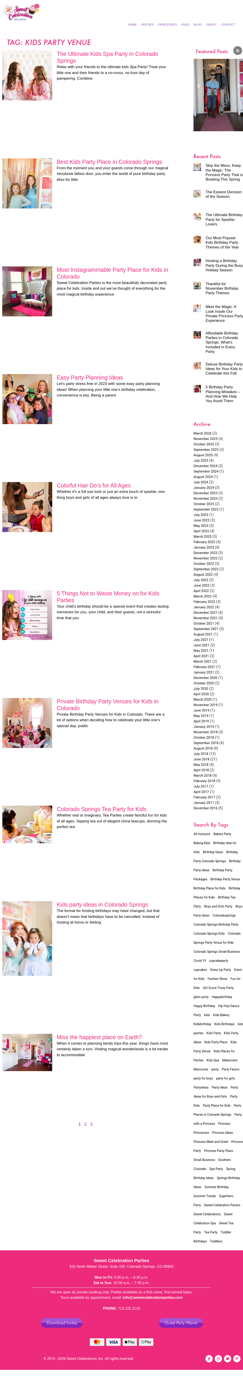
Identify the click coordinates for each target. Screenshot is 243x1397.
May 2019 (200, 716)
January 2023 (203, 547)
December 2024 (205, 466)
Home (132, 24)
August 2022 (203, 575)
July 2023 (200, 515)
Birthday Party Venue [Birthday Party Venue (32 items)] (225, 879)
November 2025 (205, 439)
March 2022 (202, 596)
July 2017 (200, 786)
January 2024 (203, 488)
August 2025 (203, 455)
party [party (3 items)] (215, 1069)
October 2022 (203, 564)
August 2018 (203, 748)
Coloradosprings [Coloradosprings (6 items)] (224, 915)
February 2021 (204, 667)
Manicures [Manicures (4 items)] (200, 1069)
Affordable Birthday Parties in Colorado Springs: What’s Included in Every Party (221, 342)
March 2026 (202, 433)
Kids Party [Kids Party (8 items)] (213, 1033)
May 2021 (200, 651)
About (211, 24)
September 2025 (205, 450)
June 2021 (201, 645)
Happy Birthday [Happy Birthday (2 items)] (204, 1006)
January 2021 (203, 672)
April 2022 (201, 591)
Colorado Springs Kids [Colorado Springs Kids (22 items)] (209, 933)
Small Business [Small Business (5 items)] (204, 1160)
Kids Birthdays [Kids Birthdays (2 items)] (224, 1024)
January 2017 (203, 803)
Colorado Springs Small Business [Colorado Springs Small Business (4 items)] (216, 951)
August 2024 (203, 477)
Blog (198, 24)
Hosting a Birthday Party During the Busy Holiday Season (224, 265)
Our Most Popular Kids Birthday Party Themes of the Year (222, 242)
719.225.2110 (129, 1308)
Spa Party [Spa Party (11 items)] (216, 1169)
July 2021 (200, 640)
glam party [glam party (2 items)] (200, 997)
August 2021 (203, 634)
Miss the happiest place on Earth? (99, 1037)
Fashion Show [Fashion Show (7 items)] (217, 979)
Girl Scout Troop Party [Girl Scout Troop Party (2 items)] (218, 988)
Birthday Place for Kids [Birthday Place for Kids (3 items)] (209, 888)
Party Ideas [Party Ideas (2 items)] (219, 1087)
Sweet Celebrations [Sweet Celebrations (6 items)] (207, 1214)
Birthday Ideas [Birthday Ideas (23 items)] (213, 852)
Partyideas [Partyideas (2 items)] (200, 1087)
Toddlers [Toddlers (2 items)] (216, 1241)
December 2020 (205, 678)
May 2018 (200, 765)
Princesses (167, 24)
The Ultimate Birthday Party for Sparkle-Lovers (223, 219)
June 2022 (201, 585)
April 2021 (201, 656)
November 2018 (205, 732)
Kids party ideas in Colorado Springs (102, 904)
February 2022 (204, 602)
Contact (228, 24)
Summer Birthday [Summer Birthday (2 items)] (216, 1187)
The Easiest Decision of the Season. (223, 194)
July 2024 (200, 482)
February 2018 (204, 781)
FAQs (185, 24)
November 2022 (205, 558)
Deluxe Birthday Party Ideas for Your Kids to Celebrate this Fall (224, 369)
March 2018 (202, 776)
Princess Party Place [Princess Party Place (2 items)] (218, 1151)
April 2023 (201, 531)
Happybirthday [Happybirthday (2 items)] (222, 997)
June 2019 (201, 710)
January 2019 (203, 727)
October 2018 (203, 738)
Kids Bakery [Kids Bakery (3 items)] (221, 1015)
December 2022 (205, 553)
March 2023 (202, 537)
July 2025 (200, 461)
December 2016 (205, 808)
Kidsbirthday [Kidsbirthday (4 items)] (202, 1024)
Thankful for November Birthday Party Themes (221, 288)
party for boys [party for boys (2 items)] (203, 1078)
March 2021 (202, 661)
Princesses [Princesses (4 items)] (201, 1132)
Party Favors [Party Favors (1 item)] (230, 1069)
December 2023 (205, 493)
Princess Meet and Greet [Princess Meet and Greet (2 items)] (210, 1142)
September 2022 (205, 569)
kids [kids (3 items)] (207, 1015)
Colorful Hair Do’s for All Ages (94, 485)
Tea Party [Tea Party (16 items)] (210, 1232)
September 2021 (205, 629)
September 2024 (205, 471)
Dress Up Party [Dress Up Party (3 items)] (220, 970)
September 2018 (205, 743)
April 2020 (201, 694)
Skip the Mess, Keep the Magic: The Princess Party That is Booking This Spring (224, 172)
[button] (198, 85)
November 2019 (205, 705)
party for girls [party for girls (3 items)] (225, 1078)
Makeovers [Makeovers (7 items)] (230, 1060)
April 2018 (201, 770)
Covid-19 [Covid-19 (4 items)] (199, 960)
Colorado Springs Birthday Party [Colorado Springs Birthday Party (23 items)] (215, 924)
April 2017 (201, 792)
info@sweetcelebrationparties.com (153, 1297)
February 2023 (204, 542)
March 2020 (202, 699)
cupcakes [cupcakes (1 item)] (200, 970)
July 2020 (200, 689)
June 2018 (201, 759)
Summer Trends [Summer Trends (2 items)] (204, 1196)
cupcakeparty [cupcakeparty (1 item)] (218, 960)
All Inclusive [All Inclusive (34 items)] (201, 834)
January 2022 (203, 607)
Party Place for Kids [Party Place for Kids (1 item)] (217, 1105)
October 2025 (203, 444)
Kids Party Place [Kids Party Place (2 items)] (215, 1042)
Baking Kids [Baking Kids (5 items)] (201, 843)
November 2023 (205, 499)
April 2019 (201, 721)
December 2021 (205, 613)
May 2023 (200, 526)
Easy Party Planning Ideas (90, 377)
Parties (147, 24)
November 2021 (205, 618)
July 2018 (200, 754)
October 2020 (203, 683)
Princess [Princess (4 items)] (224, 1123)
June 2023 (201, 520)
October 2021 (203, 623)
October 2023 (203, 504)
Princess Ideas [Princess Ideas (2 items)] (222, 1132)
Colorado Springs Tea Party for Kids (101, 809)
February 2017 (204, 797)
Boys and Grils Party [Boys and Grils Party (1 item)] (218, 906)
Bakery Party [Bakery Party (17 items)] (222, 834)
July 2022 (200, 580)
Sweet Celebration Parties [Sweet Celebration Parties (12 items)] (222, 1205)
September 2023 (205, 509)
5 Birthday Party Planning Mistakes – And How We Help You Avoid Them (222, 394)
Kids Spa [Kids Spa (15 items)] (213, 1060)
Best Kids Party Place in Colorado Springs (109, 162)
